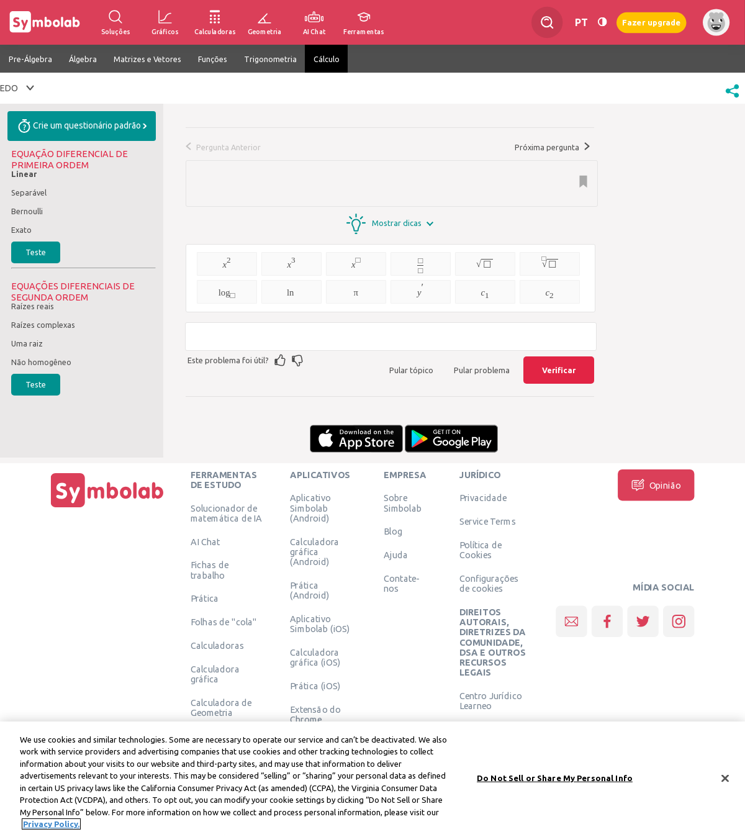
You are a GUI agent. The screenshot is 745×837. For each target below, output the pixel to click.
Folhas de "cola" (224, 622)
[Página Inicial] (107, 507)
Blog (393, 531)
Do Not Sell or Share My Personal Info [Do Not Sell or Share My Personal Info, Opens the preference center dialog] (555, 779)
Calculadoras (217, 645)
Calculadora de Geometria (221, 707)
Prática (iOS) (315, 685)
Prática (205, 599)
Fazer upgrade (651, 22)
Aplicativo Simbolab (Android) (310, 508)
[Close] (725, 780)
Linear (24, 174)
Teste (35, 252)
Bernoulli (27, 211)
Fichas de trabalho (209, 570)
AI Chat (205, 541)
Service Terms (487, 522)
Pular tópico (411, 370)
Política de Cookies (480, 549)
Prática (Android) (309, 590)
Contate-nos (402, 583)
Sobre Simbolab (403, 503)
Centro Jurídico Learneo (490, 700)
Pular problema (482, 370)
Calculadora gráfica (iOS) (315, 657)
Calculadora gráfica (215, 674)
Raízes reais (32, 306)
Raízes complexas (43, 324)
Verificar (559, 370)
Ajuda (396, 555)
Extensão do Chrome (315, 714)
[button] (732, 98)
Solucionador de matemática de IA (226, 513)
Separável (29, 192)
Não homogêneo (41, 362)
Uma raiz (27, 343)
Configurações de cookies (488, 583)
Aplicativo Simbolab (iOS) (320, 623)
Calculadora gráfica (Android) (314, 551)
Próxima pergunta (552, 147)
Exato (21, 229)
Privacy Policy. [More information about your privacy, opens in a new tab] (51, 825)
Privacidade (483, 498)
